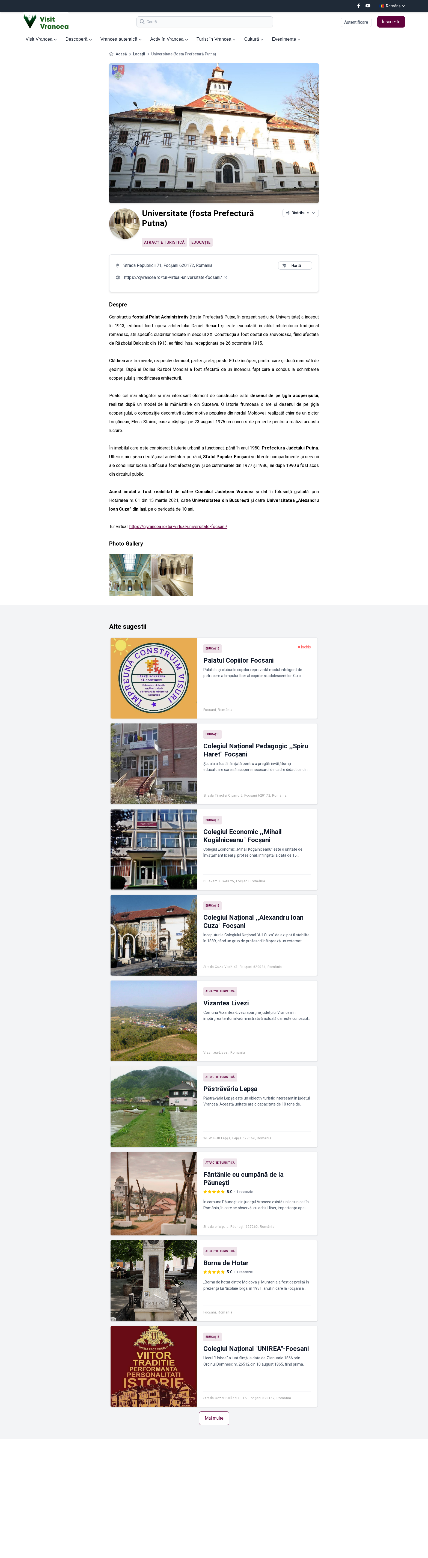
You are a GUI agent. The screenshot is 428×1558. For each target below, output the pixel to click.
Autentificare (356, 22)
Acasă (121, 54)
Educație (201, 242)
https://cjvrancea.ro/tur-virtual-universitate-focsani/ (178, 526)
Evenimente (286, 39)
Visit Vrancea (41, 39)
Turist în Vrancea (216, 39)
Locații (139, 54)
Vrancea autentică (120, 39)
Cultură (253, 39)
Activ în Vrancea (169, 39)
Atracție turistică (164, 242)
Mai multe (214, 1418)
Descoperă (79, 39)
